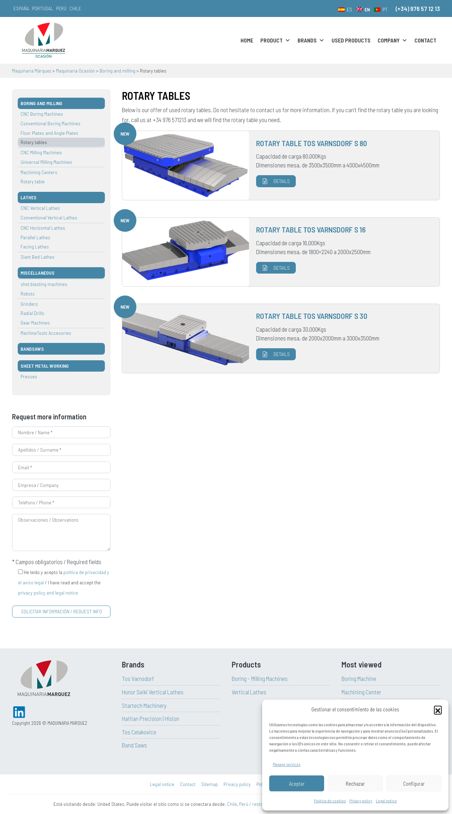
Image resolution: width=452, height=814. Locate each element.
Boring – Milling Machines (260, 678)
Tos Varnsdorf (138, 678)
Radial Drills (32, 313)
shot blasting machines (44, 284)
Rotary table (33, 181)
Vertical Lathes (249, 691)
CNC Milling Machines (41, 152)
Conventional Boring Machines (50, 123)
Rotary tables (34, 142)
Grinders (29, 304)
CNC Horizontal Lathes (43, 228)
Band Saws (134, 745)
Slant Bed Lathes (38, 257)
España (21, 8)
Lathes (28, 197)
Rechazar (355, 783)
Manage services (286, 764)
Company (392, 40)
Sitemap (209, 784)
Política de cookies (330, 800)
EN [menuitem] (367, 9)
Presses (29, 376)
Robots (28, 294)
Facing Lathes (35, 246)
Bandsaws (32, 349)
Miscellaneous (38, 273)
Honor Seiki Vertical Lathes (152, 691)
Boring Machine (358, 678)
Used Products (351, 40)
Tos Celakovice (139, 731)
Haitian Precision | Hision (150, 718)
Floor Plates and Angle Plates (49, 133)
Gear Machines (35, 323)
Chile (75, 8)
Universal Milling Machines (46, 162)
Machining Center (361, 691)
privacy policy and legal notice (48, 593)
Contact (425, 40)
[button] (437, 709)
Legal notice (386, 800)
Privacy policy (360, 800)
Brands (311, 40)
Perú (61, 8)
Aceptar (297, 783)
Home (247, 40)
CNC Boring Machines (42, 114)
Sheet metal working (45, 366)
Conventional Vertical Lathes (49, 217)
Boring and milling (41, 103)
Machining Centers (39, 172)
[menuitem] (345, 9)
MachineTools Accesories (46, 333)
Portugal (42, 8)
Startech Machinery (144, 705)
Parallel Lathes (35, 237)
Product (275, 40)
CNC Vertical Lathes (40, 208)
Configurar (414, 783)
